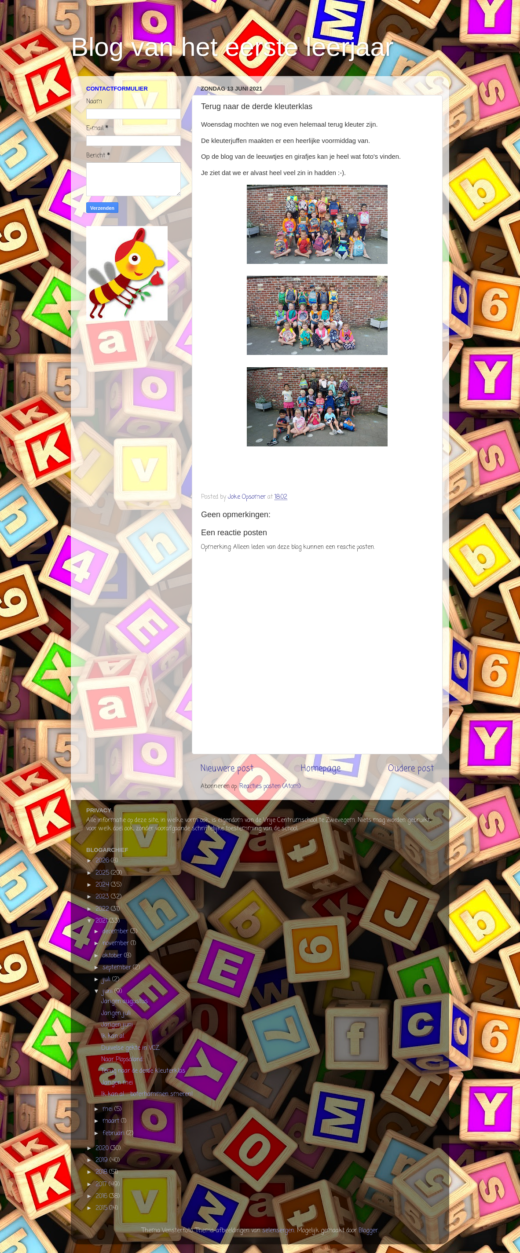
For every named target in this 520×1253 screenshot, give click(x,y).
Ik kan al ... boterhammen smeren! (147, 1094)
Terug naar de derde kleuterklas (143, 1071)
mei (108, 1109)
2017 (102, 1184)
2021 (102, 921)
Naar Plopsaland (122, 1059)
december (116, 931)
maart (112, 1121)
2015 (102, 1208)
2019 (102, 1160)
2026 (103, 861)
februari (114, 1133)
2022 (103, 909)
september (118, 967)
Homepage (321, 769)
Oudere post (411, 769)
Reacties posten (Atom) (269, 786)
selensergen (278, 1230)
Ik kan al (112, 1036)
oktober (113, 956)
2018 (102, 1172)
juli (107, 979)
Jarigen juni (117, 1025)
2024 (103, 885)
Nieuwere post (227, 769)
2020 (102, 1148)
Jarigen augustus (124, 1001)
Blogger (368, 1230)
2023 (103, 897)
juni (108, 991)
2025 (103, 873)
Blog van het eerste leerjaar (232, 47)
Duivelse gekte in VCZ (130, 1048)
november (117, 943)
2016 (102, 1196)
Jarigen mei (117, 1083)
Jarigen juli (116, 1013)
